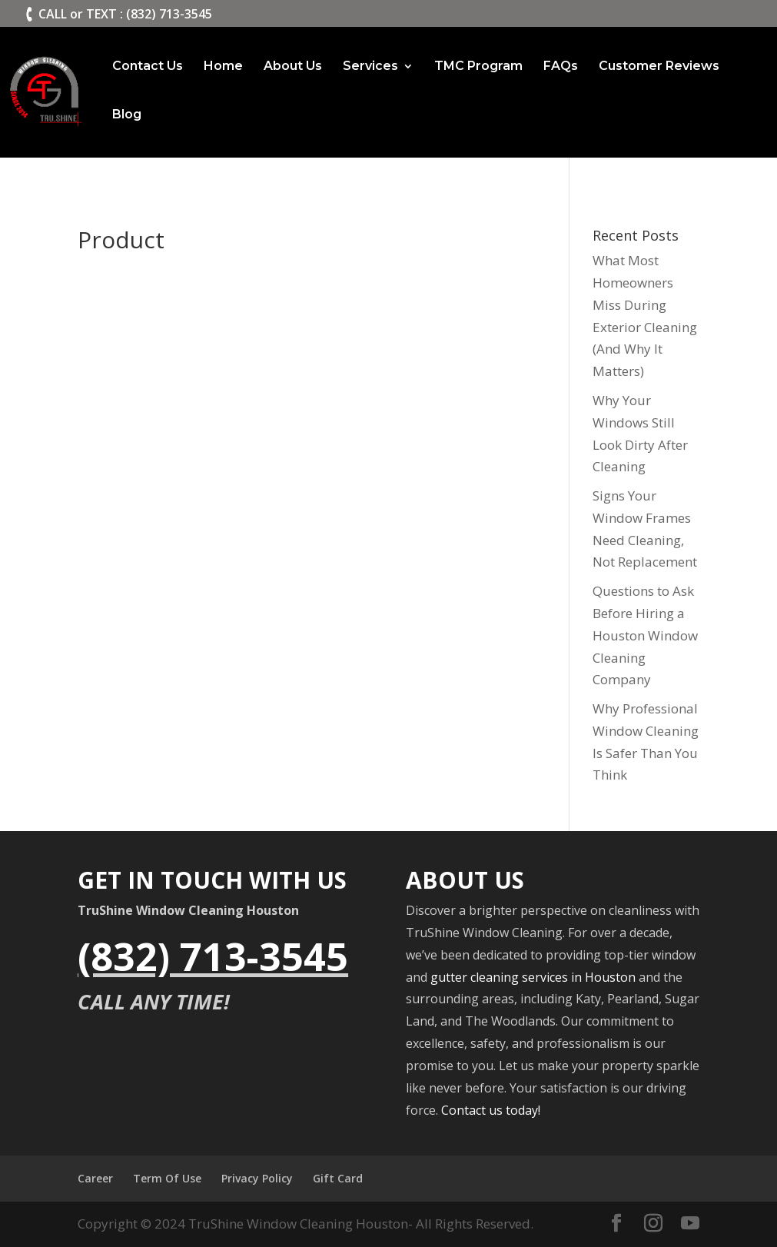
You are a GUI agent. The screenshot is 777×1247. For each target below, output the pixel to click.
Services (370, 67)
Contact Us (147, 67)
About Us (293, 67)
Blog (126, 115)
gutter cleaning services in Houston (533, 977)
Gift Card (338, 1178)
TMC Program (478, 67)
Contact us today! (490, 1110)
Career (95, 1178)
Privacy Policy (257, 1178)
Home (223, 67)
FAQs (560, 67)
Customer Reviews (659, 67)
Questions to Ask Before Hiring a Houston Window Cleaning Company (645, 635)
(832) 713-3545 (213, 956)
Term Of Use (167, 1178)
